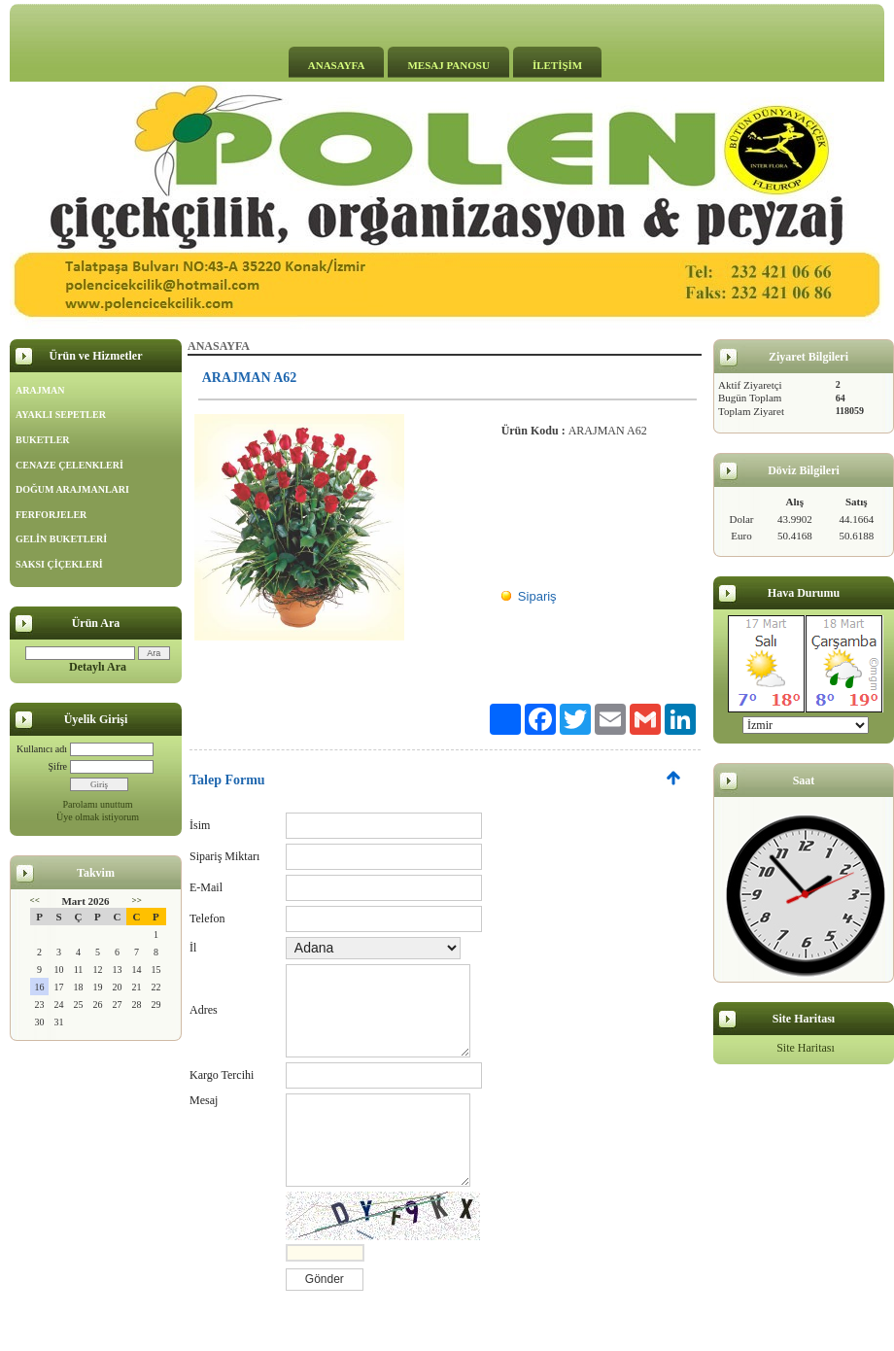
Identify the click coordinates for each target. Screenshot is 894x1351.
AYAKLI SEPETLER (61, 414)
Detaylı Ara (97, 667)
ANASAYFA (336, 65)
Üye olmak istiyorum (97, 817)
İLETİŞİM (557, 65)
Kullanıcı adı (42, 749)
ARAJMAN (40, 390)
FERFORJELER (51, 514)
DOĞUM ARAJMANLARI (72, 489)
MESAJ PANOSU (448, 65)
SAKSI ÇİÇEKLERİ (59, 564)
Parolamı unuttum (98, 804)
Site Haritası (805, 1048)
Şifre (58, 766)
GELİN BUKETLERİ (61, 539)
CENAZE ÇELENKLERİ (69, 465)
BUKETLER (43, 439)
